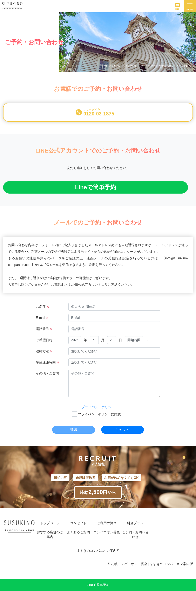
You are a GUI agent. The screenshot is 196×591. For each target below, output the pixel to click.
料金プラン (135, 523)
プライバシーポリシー (98, 407)
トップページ (50, 523)
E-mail (42, 318)
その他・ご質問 (47, 373)
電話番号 (44, 329)
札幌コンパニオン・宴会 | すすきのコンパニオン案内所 (152, 564)
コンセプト (78, 523)
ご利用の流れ (107, 523)
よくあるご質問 (78, 532)
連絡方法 (44, 351)
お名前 (42, 306)
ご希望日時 (44, 340)
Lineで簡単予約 (98, 584)
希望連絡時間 (47, 362)
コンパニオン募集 (107, 532)
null (74, 340)
